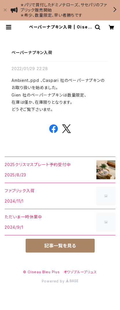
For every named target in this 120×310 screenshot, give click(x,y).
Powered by (60, 281)
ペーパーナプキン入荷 (32, 52)
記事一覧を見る (60, 246)
